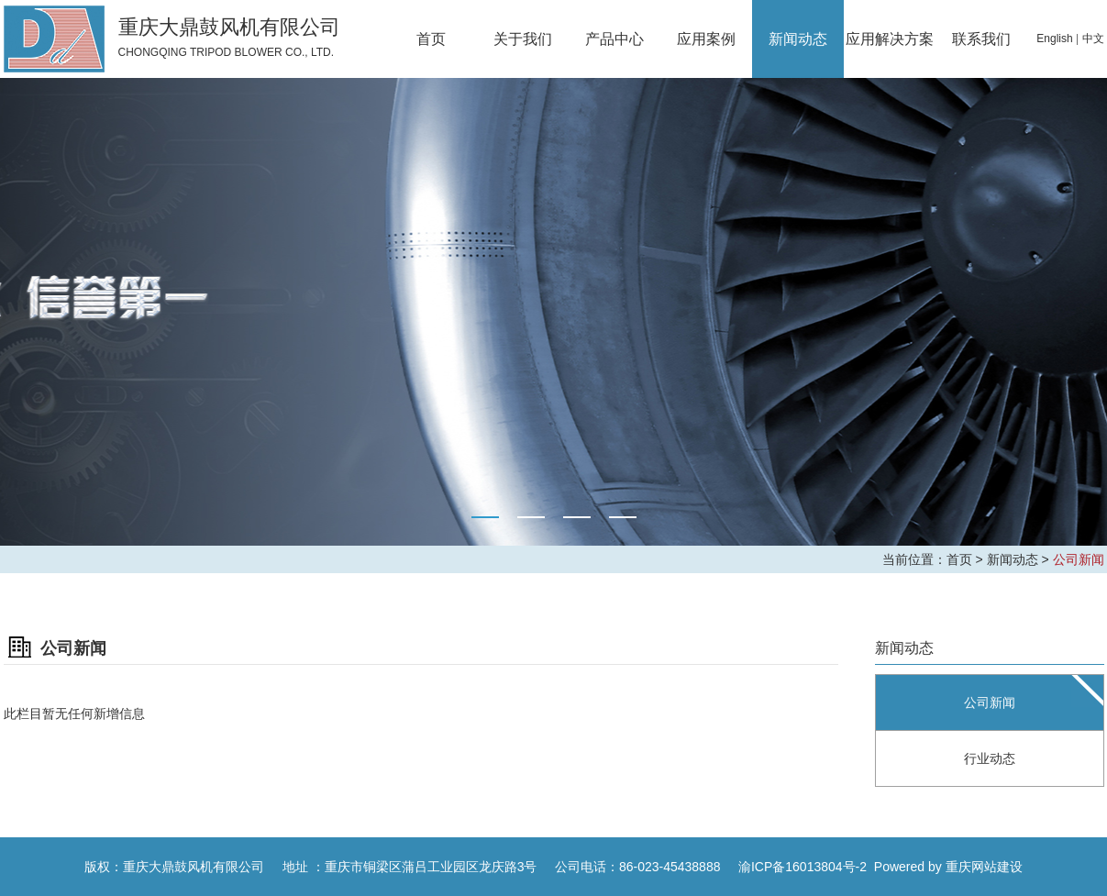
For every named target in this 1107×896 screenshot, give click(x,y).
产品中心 (614, 39)
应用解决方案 (890, 39)
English (1054, 38)
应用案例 (706, 39)
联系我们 (981, 39)
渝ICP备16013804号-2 (802, 866)
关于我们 (522, 39)
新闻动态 (798, 39)
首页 (431, 39)
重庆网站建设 (984, 866)
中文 (1093, 38)
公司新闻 (1078, 559)
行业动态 (989, 758)
